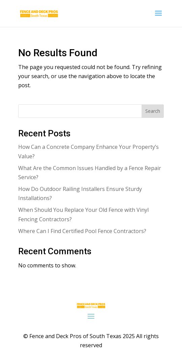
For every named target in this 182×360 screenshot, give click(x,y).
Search (152, 111)
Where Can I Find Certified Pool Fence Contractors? (82, 231)
